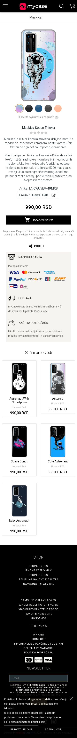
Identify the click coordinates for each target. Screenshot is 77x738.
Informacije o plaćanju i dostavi (38, 643)
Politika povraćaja (38, 652)
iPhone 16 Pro (38, 574)
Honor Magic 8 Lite (38, 613)
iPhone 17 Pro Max (38, 570)
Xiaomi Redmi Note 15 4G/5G (38, 604)
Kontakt (38, 639)
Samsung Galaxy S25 (38, 584)
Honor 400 (38, 618)
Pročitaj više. (41, 311)
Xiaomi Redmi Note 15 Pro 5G (38, 609)
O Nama (38, 634)
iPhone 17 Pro (38, 565)
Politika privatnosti (38, 648)
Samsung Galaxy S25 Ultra (38, 579)
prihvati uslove (21, 729)
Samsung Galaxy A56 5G (38, 600)
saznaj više (53, 729)
